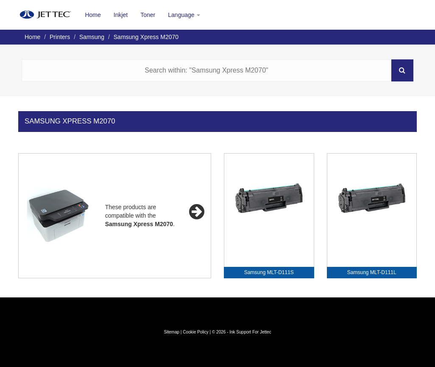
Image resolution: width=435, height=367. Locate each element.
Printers (60, 37)
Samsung (91, 37)
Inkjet (121, 14)
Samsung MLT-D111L (371, 272)
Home (92, 14)
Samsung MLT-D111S (269, 272)
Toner (147, 14)
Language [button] (184, 14)
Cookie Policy (196, 332)
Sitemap (171, 332)
